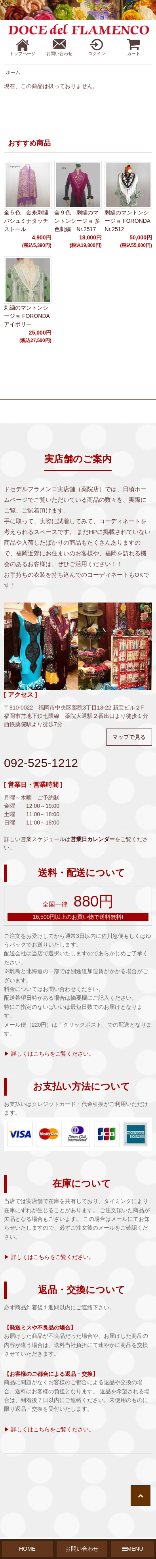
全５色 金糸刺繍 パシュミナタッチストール (27, 220)
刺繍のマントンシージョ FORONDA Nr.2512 (127, 220)
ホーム (13, 72)
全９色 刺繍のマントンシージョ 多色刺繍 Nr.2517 (77, 220)
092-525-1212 (41, 762)
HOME (27, 1549)
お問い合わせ (82, 1549)
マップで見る (129, 737)
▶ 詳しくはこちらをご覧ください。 (49, 1053)
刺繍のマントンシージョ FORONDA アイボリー (26, 315)
